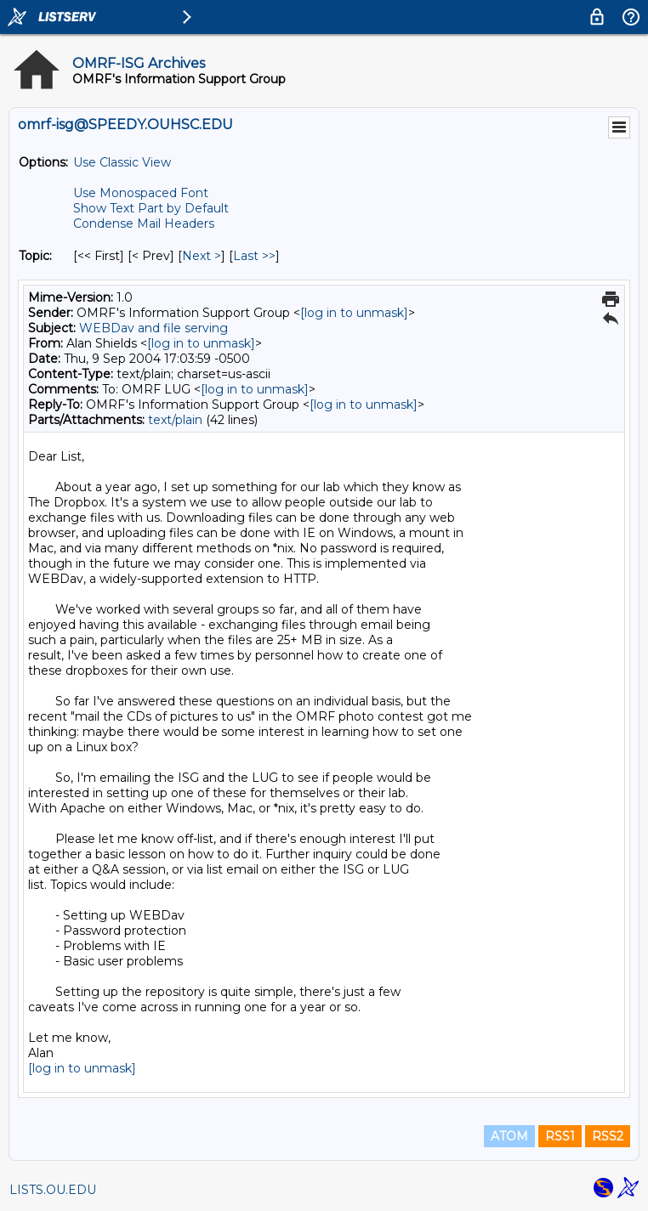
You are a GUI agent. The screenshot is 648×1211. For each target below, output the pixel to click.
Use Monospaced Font (140, 193)
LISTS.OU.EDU (52, 1189)
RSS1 (560, 1136)
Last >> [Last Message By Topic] (254, 255)
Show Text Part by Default (151, 208)
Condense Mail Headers (143, 223)
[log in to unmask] (354, 312)
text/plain (175, 419)
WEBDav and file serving (153, 328)
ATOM (509, 1136)
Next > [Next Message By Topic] (201, 255)
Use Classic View (122, 162)
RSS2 (607, 1136)
